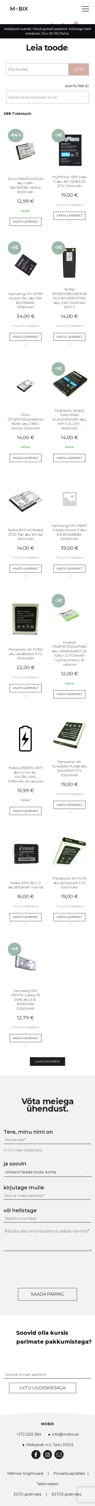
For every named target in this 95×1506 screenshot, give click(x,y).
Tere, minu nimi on (28, 1132)
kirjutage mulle (24, 1188)
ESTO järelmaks (27, 1494)
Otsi (79, 69)
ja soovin (15, 1164)
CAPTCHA (14, 1264)
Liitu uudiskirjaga (43, 1387)
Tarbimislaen (47, 1484)
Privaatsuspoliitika (69, 1473)
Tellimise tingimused (25, 1473)
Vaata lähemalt (26, 221)
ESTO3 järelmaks (66, 1494)
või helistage (20, 1210)
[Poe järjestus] (47, 97)
